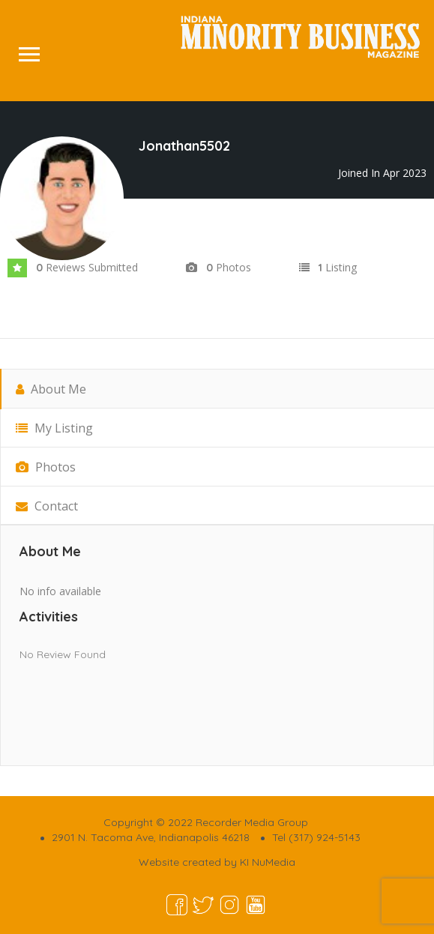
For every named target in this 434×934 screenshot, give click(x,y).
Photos (46, 467)
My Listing (54, 428)
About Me (51, 389)
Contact (47, 506)
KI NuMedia (267, 862)
